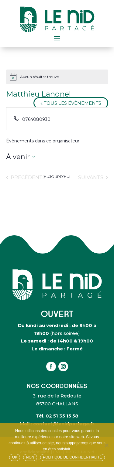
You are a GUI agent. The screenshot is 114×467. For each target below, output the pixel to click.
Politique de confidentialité (72, 457)
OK (14, 457)
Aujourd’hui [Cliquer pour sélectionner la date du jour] (57, 176)
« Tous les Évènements (70, 103)
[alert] (57, 77)
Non (30, 457)
